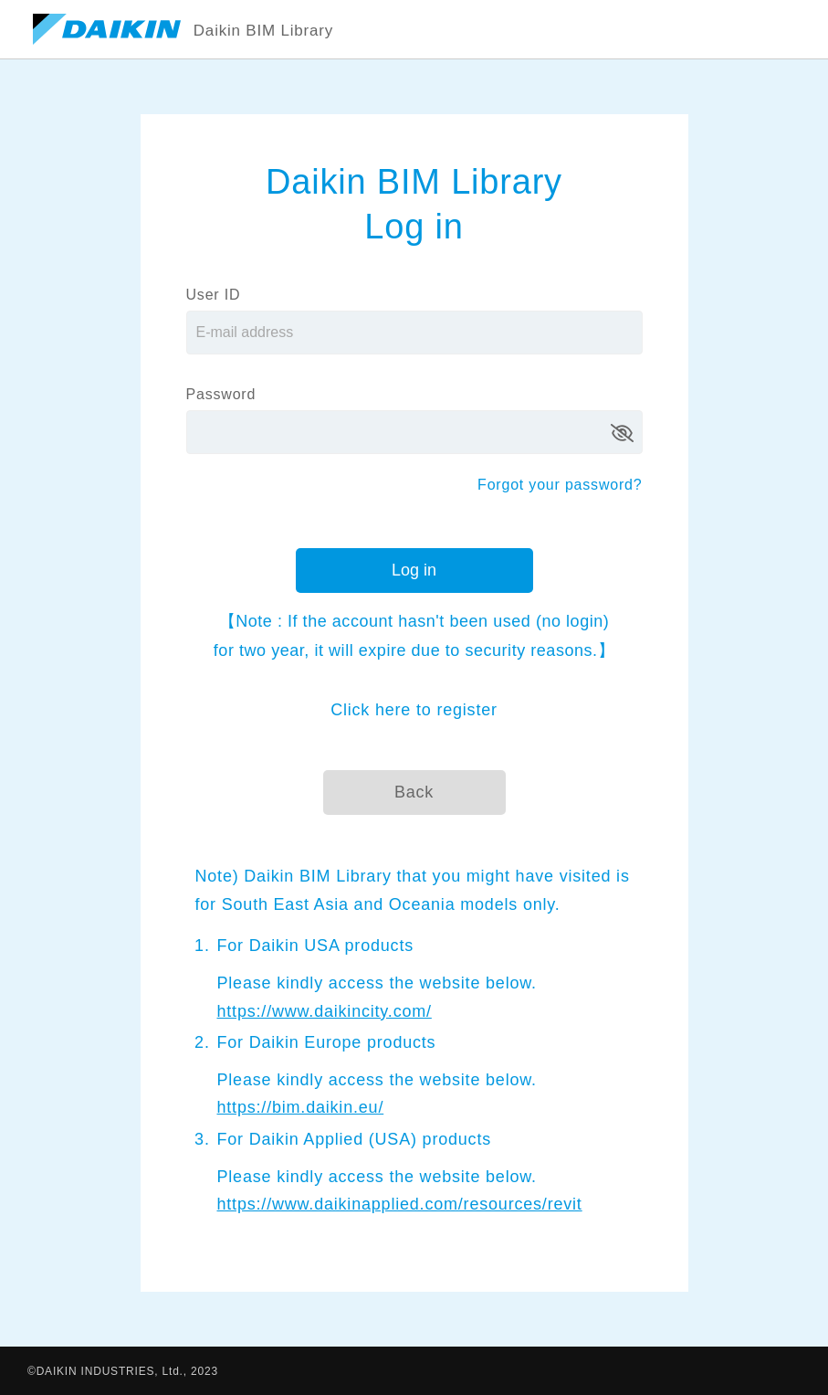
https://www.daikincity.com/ (324, 1011)
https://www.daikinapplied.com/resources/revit (399, 1204)
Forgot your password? (559, 484)
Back (414, 792)
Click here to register (414, 710)
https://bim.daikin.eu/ (300, 1107)
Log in (414, 570)
